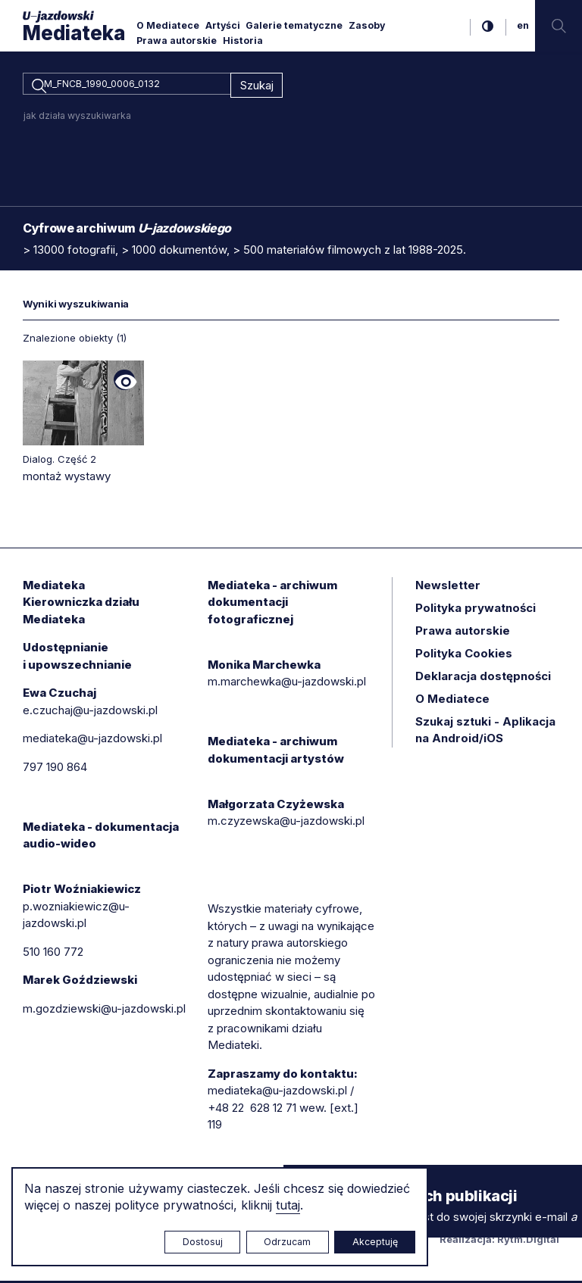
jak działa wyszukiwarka (77, 117)
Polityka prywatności (475, 610)
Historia (243, 40)
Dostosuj (203, 1241)
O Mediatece (167, 25)
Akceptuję (375, 1241)
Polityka (463, 655)
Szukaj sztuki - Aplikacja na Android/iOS (485, 732)
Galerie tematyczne (294, 25)
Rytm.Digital (528, 1242)
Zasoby (367, 25)
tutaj (288, 1205)
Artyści (222, 25)
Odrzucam (287, 1241)
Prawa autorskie (176, 40)
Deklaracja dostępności (483, 678)
